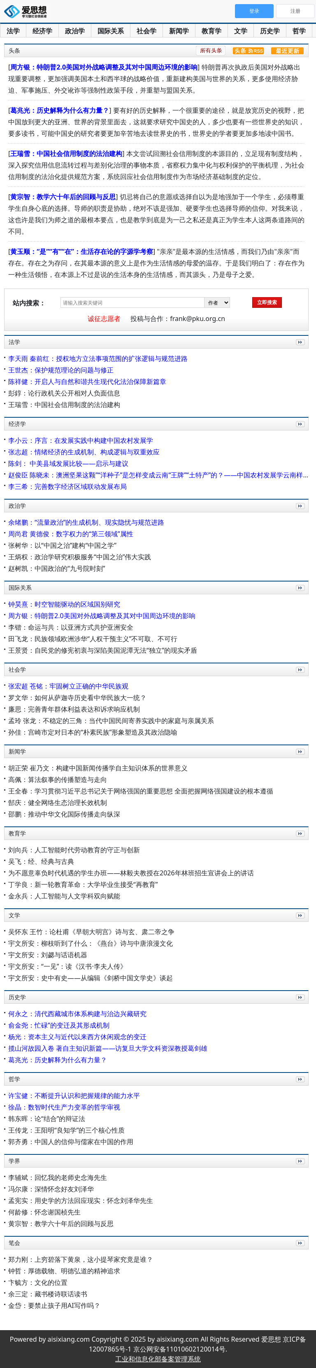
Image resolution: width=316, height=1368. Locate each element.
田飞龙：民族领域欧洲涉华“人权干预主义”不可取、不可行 (93, 638)
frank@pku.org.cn (197, 318)
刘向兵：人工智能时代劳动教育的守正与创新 (74, 849)
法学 (13, 30)
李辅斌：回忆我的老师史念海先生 (57, 1177)
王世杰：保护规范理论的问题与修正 (61, 370)
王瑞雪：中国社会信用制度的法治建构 (66, 153)
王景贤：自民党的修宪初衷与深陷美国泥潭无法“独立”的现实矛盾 (103, 650)
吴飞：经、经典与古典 (41, 861)
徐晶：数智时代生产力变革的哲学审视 (64, 1107)
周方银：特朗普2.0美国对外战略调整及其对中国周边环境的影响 (104, 67)
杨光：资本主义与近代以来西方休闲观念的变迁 (77, 1036)
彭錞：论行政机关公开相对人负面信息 (64, 393)
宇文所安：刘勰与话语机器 (47, 954)
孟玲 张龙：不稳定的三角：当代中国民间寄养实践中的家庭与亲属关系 (111, 720)
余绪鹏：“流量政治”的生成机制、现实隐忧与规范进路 (86, 522)
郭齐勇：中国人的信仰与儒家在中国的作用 (70, 1141)
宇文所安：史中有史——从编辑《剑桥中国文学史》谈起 (90, 977)
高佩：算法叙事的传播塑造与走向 (57, 779)
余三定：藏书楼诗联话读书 (47, 1293)
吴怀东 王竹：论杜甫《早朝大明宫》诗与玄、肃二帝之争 (91, 931)
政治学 (75, 30)
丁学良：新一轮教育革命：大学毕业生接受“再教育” (83, 884)
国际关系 (111, 30)
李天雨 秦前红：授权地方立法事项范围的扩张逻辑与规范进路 (98, 358)
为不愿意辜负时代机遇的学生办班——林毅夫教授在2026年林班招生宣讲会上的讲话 (131, 872)
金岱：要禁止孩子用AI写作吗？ (54, 1305)
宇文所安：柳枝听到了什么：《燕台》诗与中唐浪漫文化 (90, 943)
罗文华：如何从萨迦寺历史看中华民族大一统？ (77, 697)
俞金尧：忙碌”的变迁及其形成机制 (58, 1025)
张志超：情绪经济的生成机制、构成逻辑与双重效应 (84, 451)
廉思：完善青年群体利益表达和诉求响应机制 (74, 709)
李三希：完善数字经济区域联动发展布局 (67, 486)
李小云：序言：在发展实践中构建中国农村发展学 (80, 440)
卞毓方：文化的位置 (37, 1282)
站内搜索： (29, 302)
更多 (299, 351)
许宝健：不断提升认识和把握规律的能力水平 (74, 1095)
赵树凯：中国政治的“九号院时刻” (56, 568)
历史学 (270, 30)
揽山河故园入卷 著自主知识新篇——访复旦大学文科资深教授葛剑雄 (107, 1048)
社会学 (146, 30)
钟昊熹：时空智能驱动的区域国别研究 (64, 604)
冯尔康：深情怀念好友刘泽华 (51, 1189)
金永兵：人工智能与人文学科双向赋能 (64, 895)
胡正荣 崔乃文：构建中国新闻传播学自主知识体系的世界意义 (98, 767)
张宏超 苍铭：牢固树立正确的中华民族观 (68, 686)
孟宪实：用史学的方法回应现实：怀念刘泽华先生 (80, 1200)
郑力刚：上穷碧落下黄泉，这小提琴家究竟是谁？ (80, 1259)
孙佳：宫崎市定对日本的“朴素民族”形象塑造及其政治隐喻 (93, 732)
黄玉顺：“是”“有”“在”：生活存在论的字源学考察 (81, 251)
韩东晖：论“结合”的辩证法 (47, 1118)
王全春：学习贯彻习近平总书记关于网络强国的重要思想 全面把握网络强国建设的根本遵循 (140, 791)
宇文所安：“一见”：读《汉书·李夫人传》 (67, 966)
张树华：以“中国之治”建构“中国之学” (62, 545)
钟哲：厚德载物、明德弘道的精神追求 (64, 1270)
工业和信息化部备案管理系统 (158, 1358)
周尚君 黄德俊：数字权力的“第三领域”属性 (70, 533)
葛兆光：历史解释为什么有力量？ (59, 110)
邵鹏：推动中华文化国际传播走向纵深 (64, 814)
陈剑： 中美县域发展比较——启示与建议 (68, 463)
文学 (240, 30)
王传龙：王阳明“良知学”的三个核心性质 (66, 1130)
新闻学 (179, 30)
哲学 (299, 30)
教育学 (211, 30)
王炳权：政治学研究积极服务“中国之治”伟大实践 (79, 556)
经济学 (42, 30)
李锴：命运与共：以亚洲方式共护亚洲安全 (70, 627)
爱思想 (27, 12)
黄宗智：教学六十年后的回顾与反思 (63, 196)
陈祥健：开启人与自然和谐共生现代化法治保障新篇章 (87, 381)
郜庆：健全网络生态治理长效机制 (57, 802)
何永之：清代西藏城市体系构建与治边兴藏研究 (77, 1013)
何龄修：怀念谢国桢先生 (44, 1212)
